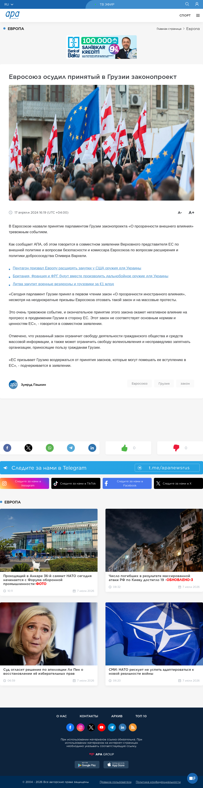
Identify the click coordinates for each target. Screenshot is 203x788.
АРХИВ (116, 716)
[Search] (187, 4)
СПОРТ (185, 15)
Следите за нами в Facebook (124, 483)
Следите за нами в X (174, 483)
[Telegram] (112, 727)
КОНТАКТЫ (89, 716)
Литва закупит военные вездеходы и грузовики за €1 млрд (63, 284)
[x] (91, 727)
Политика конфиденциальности (158, 782)
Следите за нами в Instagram (21, 483)
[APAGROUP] (101, 754)
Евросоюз (140, 383)
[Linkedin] (122, 727)
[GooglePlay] (87, 765)
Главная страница (169, 28)
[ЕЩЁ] (197, 15)
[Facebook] (70, 727)
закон (185, 383)
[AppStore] (116, 765)
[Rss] (133, 727)
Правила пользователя (115, 782)
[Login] (197, 4)
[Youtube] (101, 727)
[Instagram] (81, 727)
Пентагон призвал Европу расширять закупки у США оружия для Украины (77, 268)
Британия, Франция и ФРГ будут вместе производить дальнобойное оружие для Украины (90, 276)
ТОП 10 (141, 716)
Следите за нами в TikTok (75, 483)
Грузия (164, 383)
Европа (193, 29)
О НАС (61, 716)
